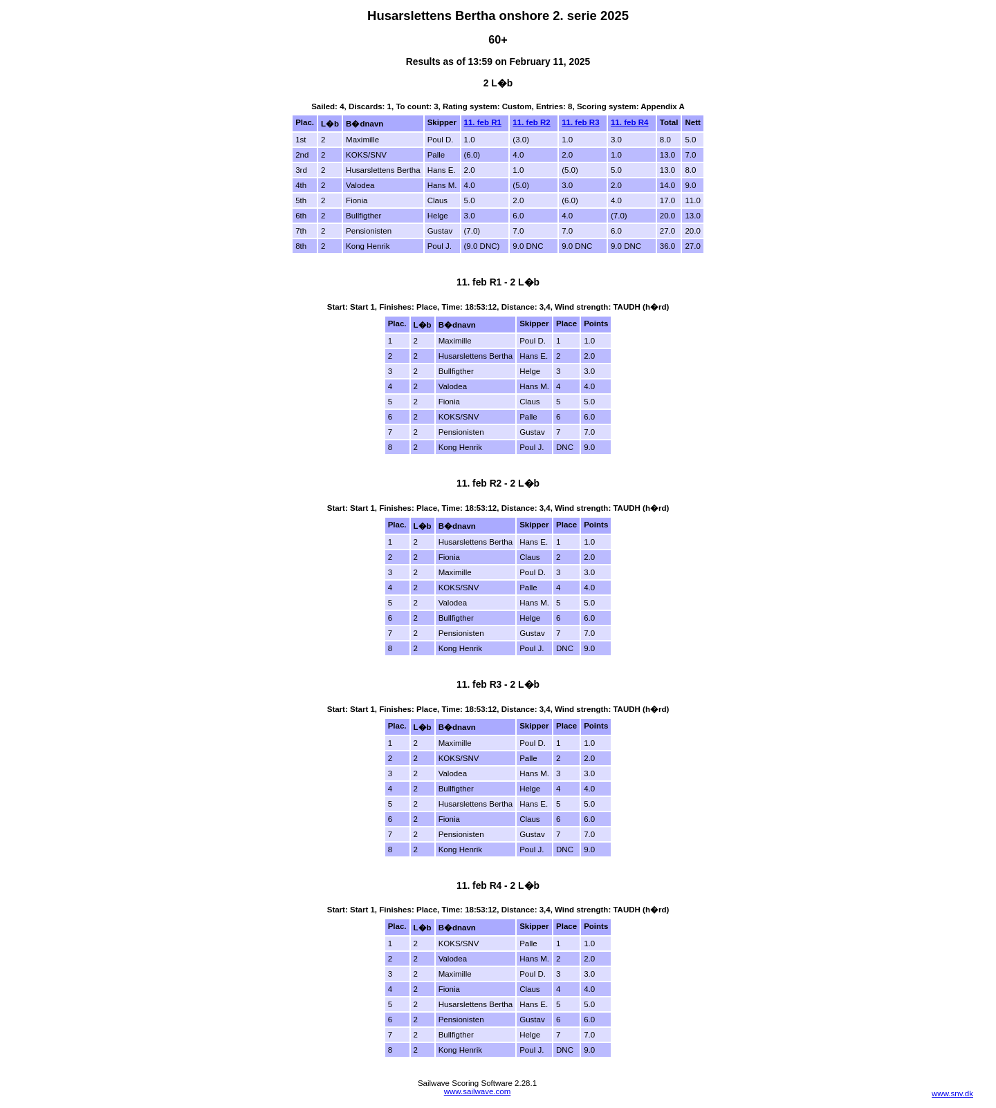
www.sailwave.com (477, 1091)
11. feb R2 (531, 122)
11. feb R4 (629, 122)
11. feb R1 (482, 122)
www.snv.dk (952, 1093)
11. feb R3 (580, 122)
